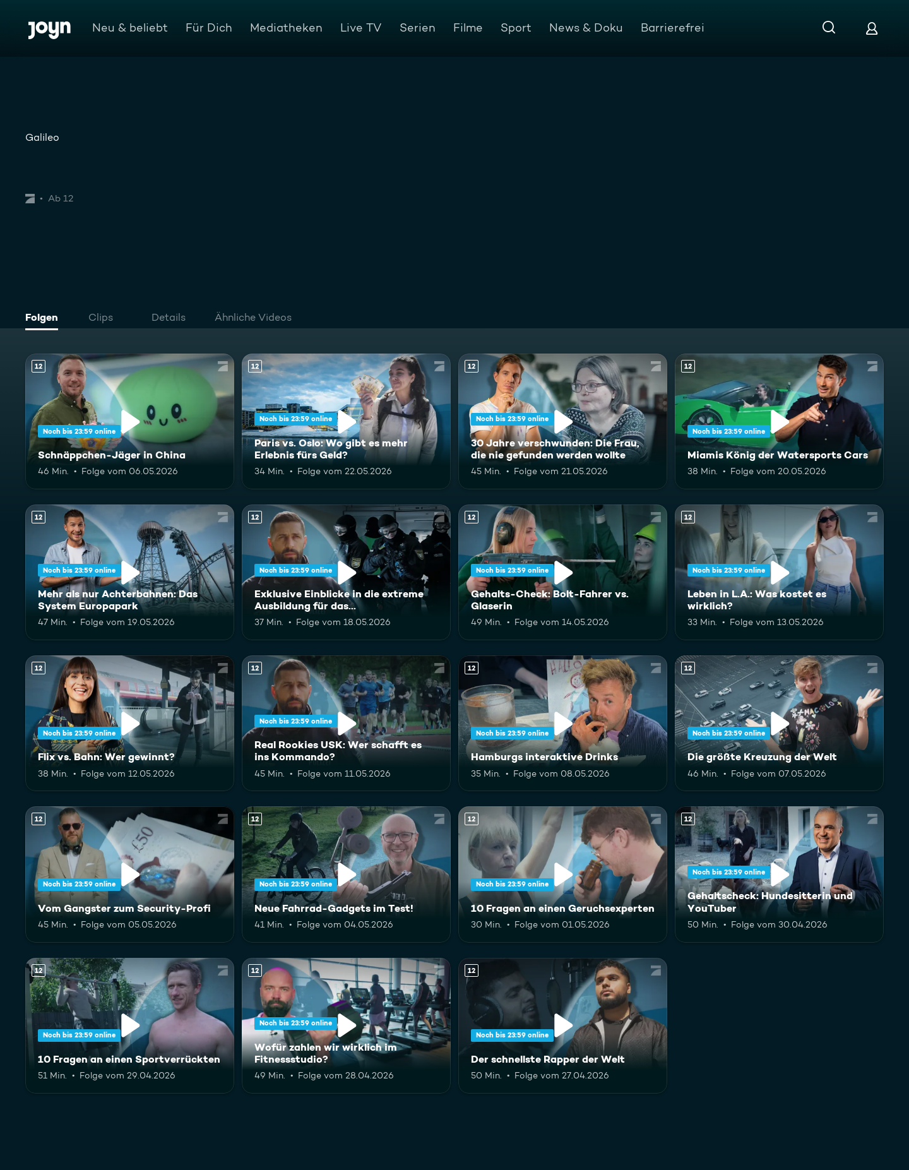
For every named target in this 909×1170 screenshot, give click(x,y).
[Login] (871, 28)
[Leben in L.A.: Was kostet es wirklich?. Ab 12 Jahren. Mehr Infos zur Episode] (779, 572)
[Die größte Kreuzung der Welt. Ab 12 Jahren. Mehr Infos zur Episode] (779, 723)
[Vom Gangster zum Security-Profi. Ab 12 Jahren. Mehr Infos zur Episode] (129, 874)
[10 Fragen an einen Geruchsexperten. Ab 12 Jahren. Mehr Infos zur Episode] (562, 874)
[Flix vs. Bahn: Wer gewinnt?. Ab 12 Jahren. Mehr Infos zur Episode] (129, 723)
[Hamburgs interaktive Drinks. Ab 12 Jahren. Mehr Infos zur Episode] (562, 723)
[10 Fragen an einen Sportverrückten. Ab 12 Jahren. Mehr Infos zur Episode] (129, 1026)
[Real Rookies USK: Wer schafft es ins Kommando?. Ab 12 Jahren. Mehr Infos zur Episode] (346, 723)
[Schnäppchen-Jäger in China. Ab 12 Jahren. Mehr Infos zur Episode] (129, 421)
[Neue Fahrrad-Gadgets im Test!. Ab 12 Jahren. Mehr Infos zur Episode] (346, 874)
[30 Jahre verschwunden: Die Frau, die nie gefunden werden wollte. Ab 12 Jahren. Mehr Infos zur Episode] (562, 421)
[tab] (45, 318)
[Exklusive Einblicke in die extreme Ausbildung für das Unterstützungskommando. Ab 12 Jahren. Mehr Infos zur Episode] (346, 572)
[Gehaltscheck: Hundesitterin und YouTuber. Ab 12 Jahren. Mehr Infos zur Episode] (779, 874)
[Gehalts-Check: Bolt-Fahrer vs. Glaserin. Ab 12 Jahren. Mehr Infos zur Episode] (562, 572)
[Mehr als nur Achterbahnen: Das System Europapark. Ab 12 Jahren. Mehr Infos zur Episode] (129, 572)
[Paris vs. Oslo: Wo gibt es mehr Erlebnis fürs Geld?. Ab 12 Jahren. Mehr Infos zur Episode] (346, 421)
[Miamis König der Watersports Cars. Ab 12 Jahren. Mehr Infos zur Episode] (779, 421)
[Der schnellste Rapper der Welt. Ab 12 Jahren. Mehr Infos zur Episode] (562, 1026)
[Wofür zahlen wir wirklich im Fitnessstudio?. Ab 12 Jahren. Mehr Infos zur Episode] (346, 1026)
